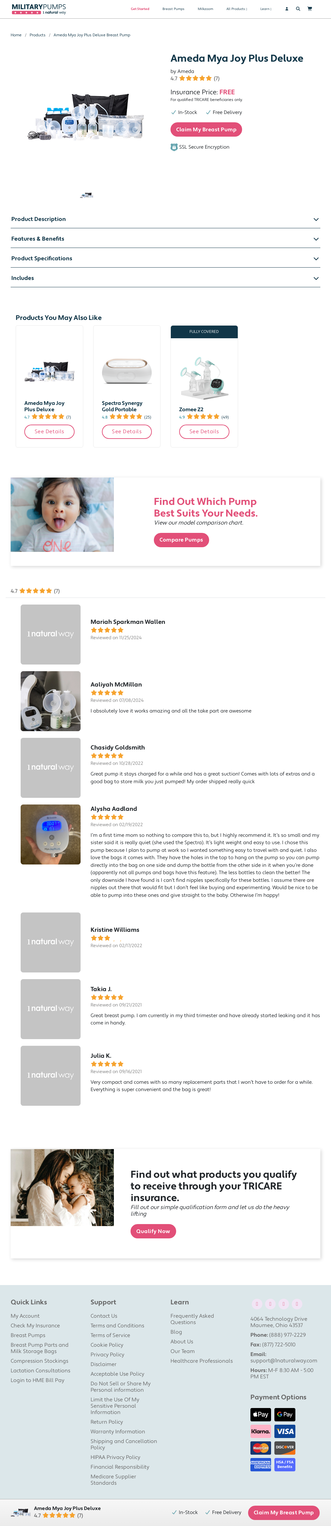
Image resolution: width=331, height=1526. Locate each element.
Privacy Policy (107, 1354)
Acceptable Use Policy (117, 1374)
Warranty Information (118, 1431)
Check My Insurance (35, 1325)
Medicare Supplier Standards (113, 1479)
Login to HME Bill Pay (37, 1380)
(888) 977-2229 (287, 1335)
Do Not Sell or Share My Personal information (121, 1386)
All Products (235, 9)
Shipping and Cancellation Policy (124, 1444)
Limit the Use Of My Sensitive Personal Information (115, 1406)
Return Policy (107, 1422)
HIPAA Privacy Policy (115, 1457)
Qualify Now (153, 1231)
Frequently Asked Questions (192, 1319)
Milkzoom (205, 9)
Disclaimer (104, 1364)
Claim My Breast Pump (206, 129)
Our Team (182, 1351)
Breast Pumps (173, 9)
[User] (283, 9)
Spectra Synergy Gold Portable (122, 406)
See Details (49, 431)
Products (38, 35)
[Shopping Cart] (313, 9)
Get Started (140, 9)
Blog (176, 1332)
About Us (181, 1341)
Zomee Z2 (191, 409)
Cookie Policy (107, 1345)
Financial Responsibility (120, 1467)
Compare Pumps (181, 540)
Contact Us (104, 1316)
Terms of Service (110, 1335)
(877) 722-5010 (278, 1344)
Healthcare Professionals (201, 1361)
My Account (25, 1316)
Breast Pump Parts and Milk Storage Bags (40, 1348)
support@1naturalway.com (283, 1360)
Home (16, 35)
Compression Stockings (39, 1361)
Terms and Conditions (117, 1325)
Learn (264, 9)
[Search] (298, 9)
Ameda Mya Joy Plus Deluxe (44, 406)
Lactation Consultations (40, 1370)
